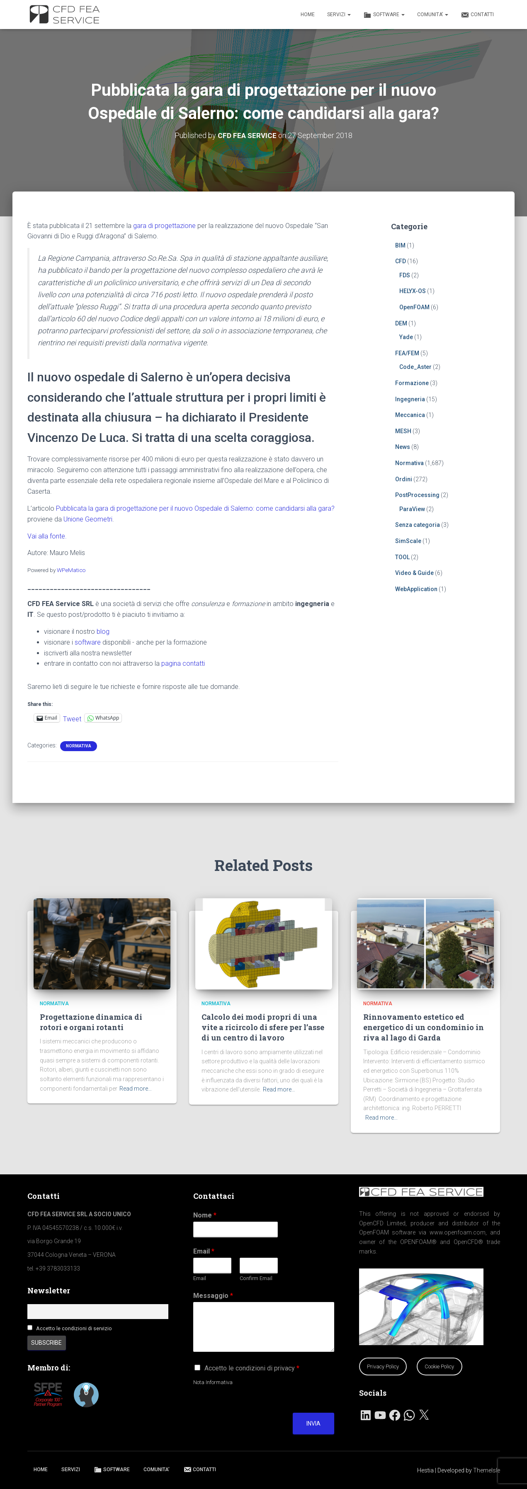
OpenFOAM (414, 307)
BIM (400, 245)
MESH (403, 430)
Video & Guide (414, 573)
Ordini (403, 478)
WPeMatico (71, 570)
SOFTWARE (384, 15)
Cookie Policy (439, 1366)
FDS (404, 275)
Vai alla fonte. (47, 536)
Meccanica (410, 415)
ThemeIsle (486, 1470)
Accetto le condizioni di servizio (74, 1328)
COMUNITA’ (432, 14)
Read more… (135, 1088)
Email (203, 1251)
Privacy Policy (383, 1366)
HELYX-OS (412, 291)
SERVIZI (339, 14)
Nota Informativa (213, 1382)
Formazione (412, 383)
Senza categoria (417, 524)
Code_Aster (415, 367)
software (88, 642)
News (402, 447)
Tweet (72, 718)
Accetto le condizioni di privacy (251, 1368)
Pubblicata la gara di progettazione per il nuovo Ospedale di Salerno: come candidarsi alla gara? (195, 508)
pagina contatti (183, 663)
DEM (401, 323)
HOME (308, 14)
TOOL (402, 556)
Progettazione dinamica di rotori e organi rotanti (91, 1022)
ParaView (412, 508)
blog (103, 631)
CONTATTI (477, 15)
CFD (400, 261)
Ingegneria (410, 398)
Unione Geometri (87, 519)
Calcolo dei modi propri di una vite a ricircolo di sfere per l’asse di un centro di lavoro (263, 1027)
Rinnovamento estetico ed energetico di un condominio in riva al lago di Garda (423, 1027)
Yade (406, 337)
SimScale (408, 541)
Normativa (78, 745)
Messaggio (213, 1296)
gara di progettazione (164, 225)
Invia (313, 1423)
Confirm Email (256, 1278)
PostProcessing (417, 495)
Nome (204, 1215)
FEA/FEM (407, 352)
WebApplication (416, 588)
